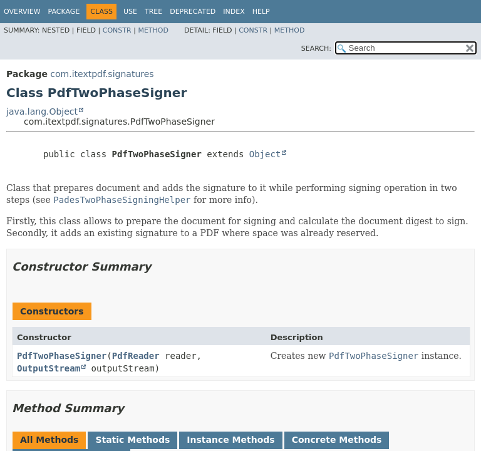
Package (64, 12)
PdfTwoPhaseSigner (61, 356)
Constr (117, 30)
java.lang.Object (42, 111)
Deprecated (192, 12)
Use (130, 12)
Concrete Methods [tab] (337, 440)
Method (153, 30)
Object (265, 154)
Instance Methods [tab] (230, 440)
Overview (22, 12)
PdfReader (136, 356)
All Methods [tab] (49, 440)
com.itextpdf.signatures (101, 74)
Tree (153, 12)
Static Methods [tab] (132, 440)
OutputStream (48, 368)
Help (261, 12)
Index (233, 12)
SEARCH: (316, 48)
